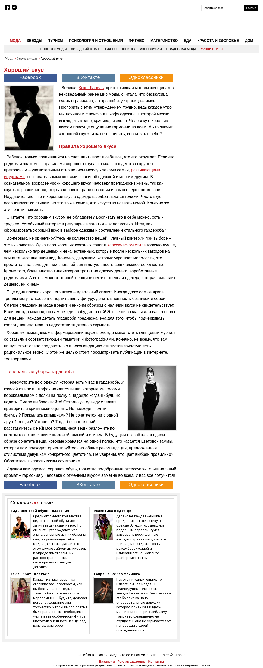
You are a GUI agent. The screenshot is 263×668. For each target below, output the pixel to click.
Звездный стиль (85, 49)
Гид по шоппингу (120, 49)
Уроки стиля (212, 49)
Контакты (156, 661)
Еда (187, 40)
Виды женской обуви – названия (39, 510)
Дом (249, 40)
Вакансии (107, 661)
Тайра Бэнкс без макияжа (116, 574)
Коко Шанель (91, 88)
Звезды (34, 40)
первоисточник (197, 665)
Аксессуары (151, 49)
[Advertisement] (220, 95)
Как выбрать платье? (29, 574)
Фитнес (136, 40)
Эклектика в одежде (112, 510)
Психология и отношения (96, 40)
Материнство (164, 40)
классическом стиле (127, 245)
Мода (15, 40)
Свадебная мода (181, 49)
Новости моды (53, 49)
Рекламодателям (131, 661)
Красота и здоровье (218, 40)
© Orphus (177, 655)
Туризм (55, 40)
